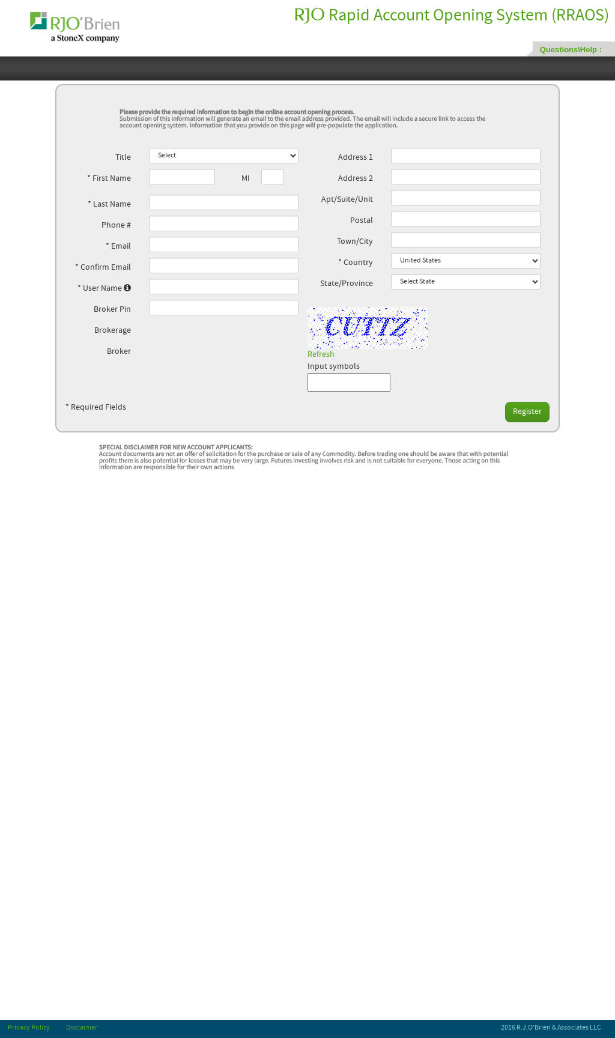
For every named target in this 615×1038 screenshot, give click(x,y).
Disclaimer (81, 1027)
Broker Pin (112, 309)
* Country (355, 262)
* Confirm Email (103, 267)
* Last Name (109, 204)
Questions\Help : (571, 49)
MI (245, 178)
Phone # (116, 225)
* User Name (104, 288)
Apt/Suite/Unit (347, 199)
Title (123, 157)
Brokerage (112, 330)
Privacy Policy (29, 1027)
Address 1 (355, 157)
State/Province (346, 283)
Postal (361, 220)
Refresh (321, 354)
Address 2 (355, 178)
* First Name (109, 178)
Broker (119, 351)
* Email (118, 246)
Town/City (355, 241)
